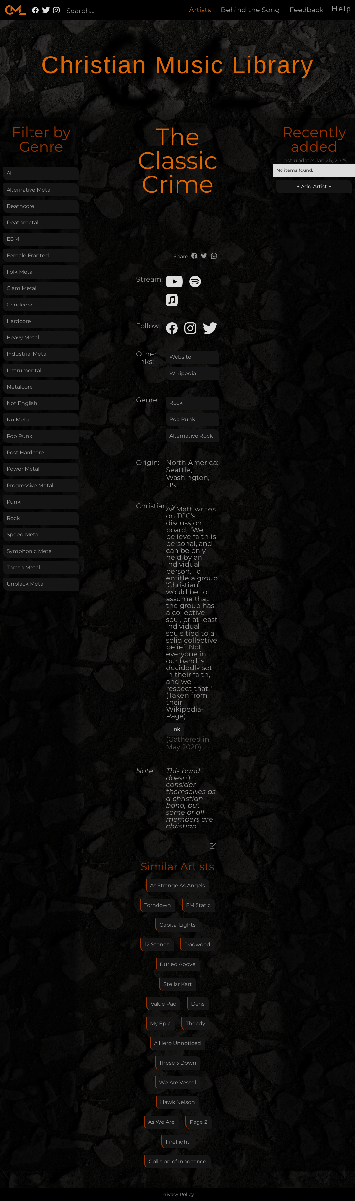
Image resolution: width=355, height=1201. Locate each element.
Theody (195, 1023)
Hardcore (19, 321)
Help (342, 8)
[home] (15, 10)
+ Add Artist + (314, 186)
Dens (198, 1004)
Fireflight (178, 1142)
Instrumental (24, 370)
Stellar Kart (177, 984)
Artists (200, 10)
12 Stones (157, 944)
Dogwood (197, 944)
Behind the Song (250, 10)
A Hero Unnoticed (177, 1043)
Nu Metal (19, 420)
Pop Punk (19, 436)
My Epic (160, 1023)
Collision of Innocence (177, 1161)
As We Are (161, 1122)
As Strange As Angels (177, 885)
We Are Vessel (177, 1082)
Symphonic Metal (30, 551)
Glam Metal (21, 288)
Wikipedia (182, 373)
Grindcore (19, 305)
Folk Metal (20, 272)
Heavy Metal (23, 337)
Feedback (306, 10)
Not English (22, 403)
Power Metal (23, 469)
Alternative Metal (29, 190)
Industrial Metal (27, 354)
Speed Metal (23, 535)
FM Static (198, 905)
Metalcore (20, 387)
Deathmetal (22, 222)
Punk (14, 502)
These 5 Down (177, 1063)
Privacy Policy (177, 1194)
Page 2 (198, 1122)
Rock (13, 518)
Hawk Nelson (177, 1102)
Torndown (157, 905)
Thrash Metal (23, 567)
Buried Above (178, 964)
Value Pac (163, 1004)
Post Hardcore (25, 452)
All (10, 173)
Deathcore (20, 206)
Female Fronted (28, 255)
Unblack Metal (26, 584)
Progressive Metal (30, 485)
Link (174, 729)
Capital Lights (177, 925)
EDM (13, 239)
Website (180, 357)
